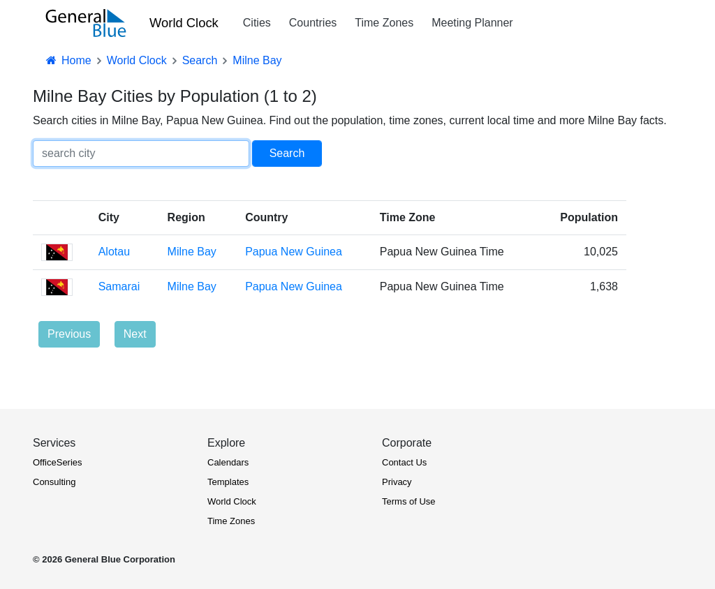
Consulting (54, 482)
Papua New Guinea (293, 252)
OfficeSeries (57, 462)
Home (67, 60)
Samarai (119, 286)
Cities (257, 23)
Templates (228, 482)
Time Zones (384, 23)
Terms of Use (409, 501)
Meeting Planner (472, 23)
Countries (313, 23)
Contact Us (404, 462)
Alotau (114, 252)
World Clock (184, 22)
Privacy (397, 482)
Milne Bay (192, 252)
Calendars (228, 462)
